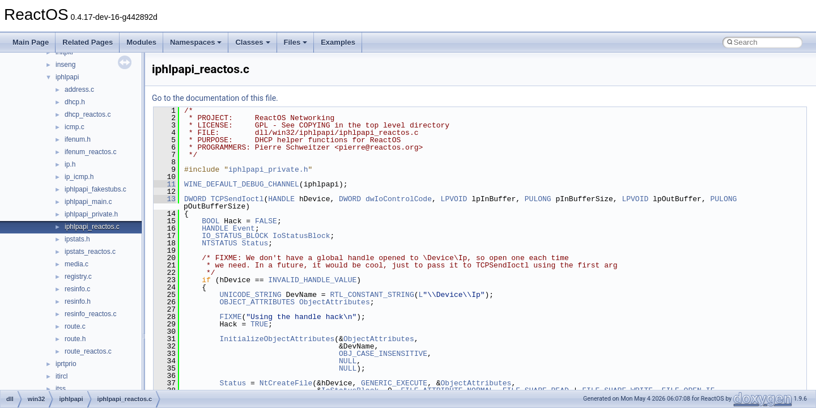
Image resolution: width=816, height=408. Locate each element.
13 (165, 199)
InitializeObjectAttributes (276, 339)
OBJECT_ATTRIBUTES (257, 302)
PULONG (538, 199)
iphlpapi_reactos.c (92, 227)
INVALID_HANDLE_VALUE (312, 280)
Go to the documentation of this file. (215, 98)
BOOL (210, 221)
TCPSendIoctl (237, 199)
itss (61, 389)
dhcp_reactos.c (87, 114)
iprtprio (66, 364)
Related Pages (87, 42)
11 (165, 184)
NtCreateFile (286, 383)
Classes (252, 42)
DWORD (195, 199)
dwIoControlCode (399, 199)
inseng (65, 65)
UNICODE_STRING (250, 295)
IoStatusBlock (301, 236)
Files (296, 42)
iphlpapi (67, 77)
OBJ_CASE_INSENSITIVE (383, 353)
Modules (141, 42)
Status (254, 243)
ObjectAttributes (334, 302)
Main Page (30, 42)
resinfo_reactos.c (90, 314)
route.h (75, 339)
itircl (61, 376)
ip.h (70, 164)
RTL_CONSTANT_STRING (372, 295)
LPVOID (454, 199)
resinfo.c (77, 289)
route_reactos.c (88, 351)
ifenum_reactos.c (90, 152)
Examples (338, 42)
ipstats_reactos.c (90, 252)
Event (244, 228)
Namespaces (196, 42)
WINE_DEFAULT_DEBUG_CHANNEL (241, 184)
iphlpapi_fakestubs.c (95, 189)
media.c (76, 264)
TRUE (259, 324)
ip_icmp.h (79, 177)
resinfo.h (78, 301)
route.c (75, 326)
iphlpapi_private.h (91, 214)
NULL (347, 361)
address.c (79, 90)
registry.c (78, 276)
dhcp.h (75, 102)
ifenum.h (78, 139)
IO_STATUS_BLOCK (235, 236)
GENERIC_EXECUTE (394, 383)
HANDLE (281, 199)
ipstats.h (77, 239)
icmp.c (74, 127)
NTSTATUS (219, 243)
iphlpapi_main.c (88, 202)
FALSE (266, 221)
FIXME (230, 317)
